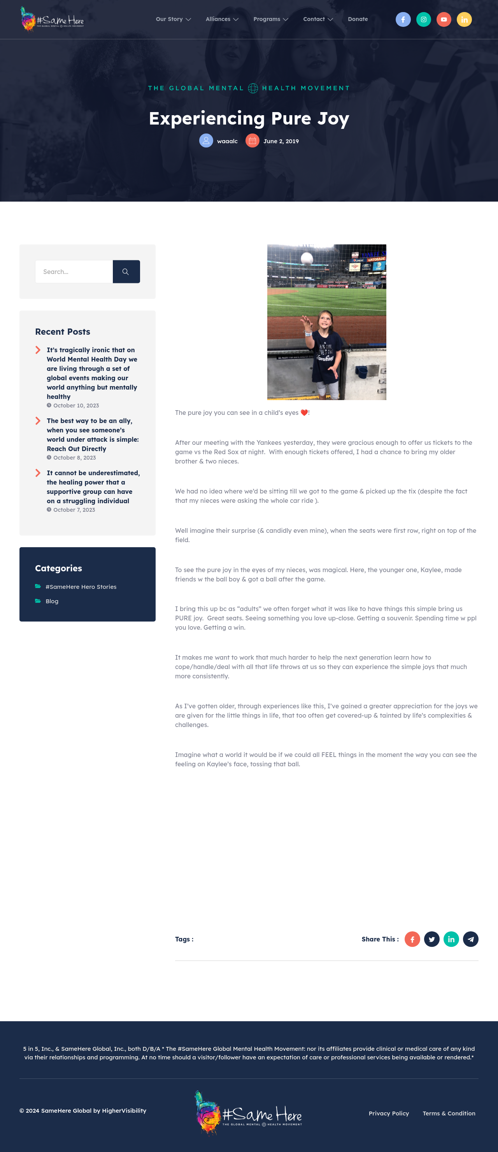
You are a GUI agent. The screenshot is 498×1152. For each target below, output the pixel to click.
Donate (355, 19)
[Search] (126, 271)
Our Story (145, 19)
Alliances (201, 19)
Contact (310, 19)
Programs (256, 19)
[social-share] (412, 939)
